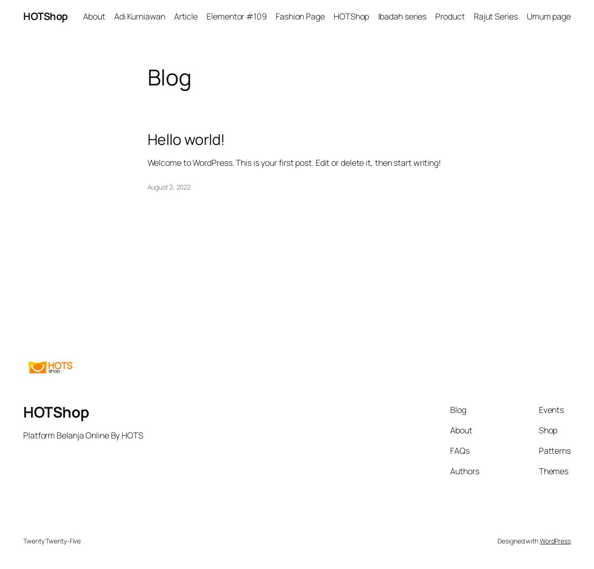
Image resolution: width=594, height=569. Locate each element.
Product (450, 16)
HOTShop (45, 16)
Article (186, 16)
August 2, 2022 (169, 187)
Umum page (549, 16)
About (94, 16)
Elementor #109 (237, 16)
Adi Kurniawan (139, 16)
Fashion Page (300, 16)
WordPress (555, 540)
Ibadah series (402, 16)
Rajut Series (496, 16)
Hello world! (187, 139)
